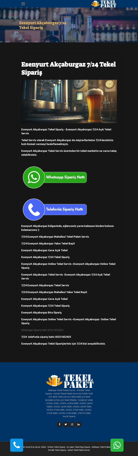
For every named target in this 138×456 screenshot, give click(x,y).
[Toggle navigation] (23, 4)
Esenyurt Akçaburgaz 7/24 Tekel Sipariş (42, 25)
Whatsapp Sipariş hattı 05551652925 (42, 330)
